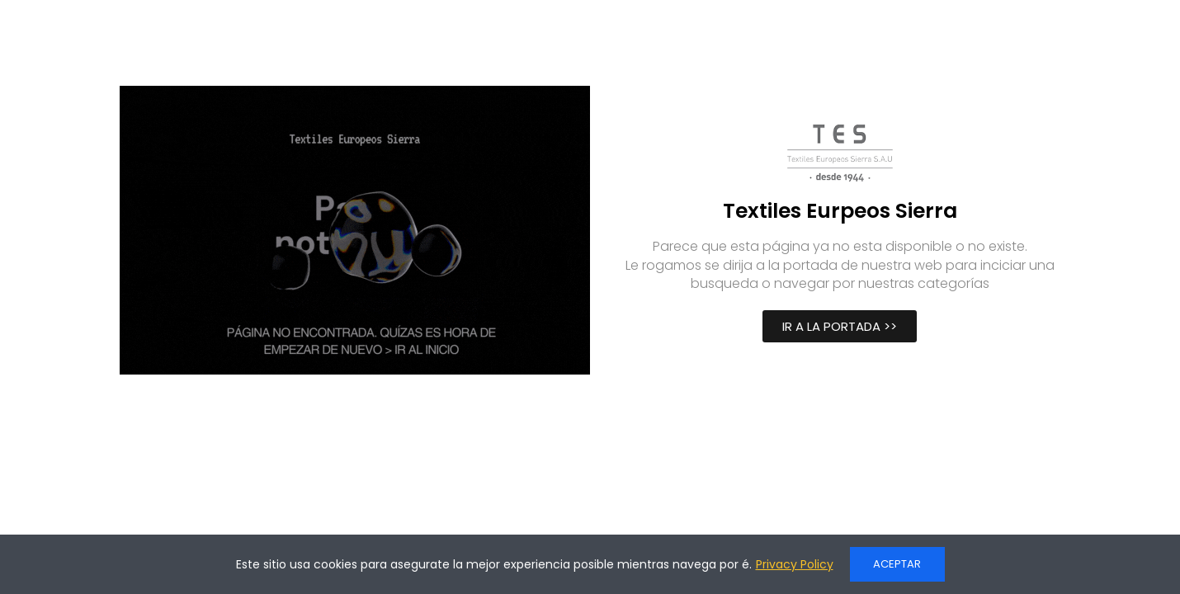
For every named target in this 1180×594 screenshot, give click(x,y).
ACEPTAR (897, 564)
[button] (839, 326)
